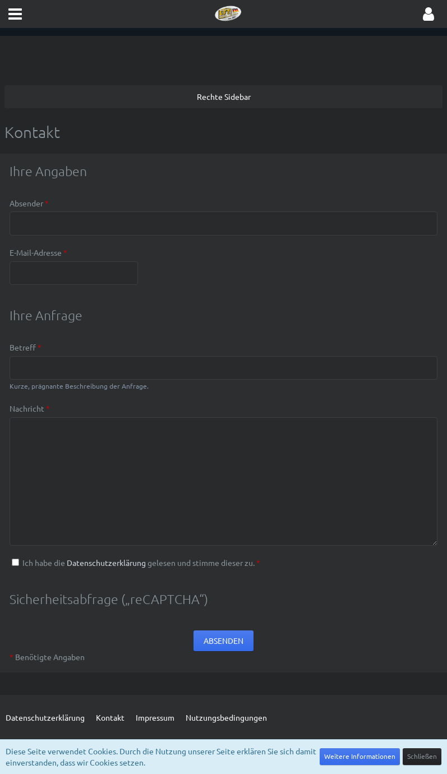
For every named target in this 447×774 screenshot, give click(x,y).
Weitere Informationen (359, 756)
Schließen (422, 756)
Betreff (23, 347)
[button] (15, 14)
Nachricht (27, 408)
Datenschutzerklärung (106, 563)
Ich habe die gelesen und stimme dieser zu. (136, 563)
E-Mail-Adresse (36, 252)
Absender (26, 203)
